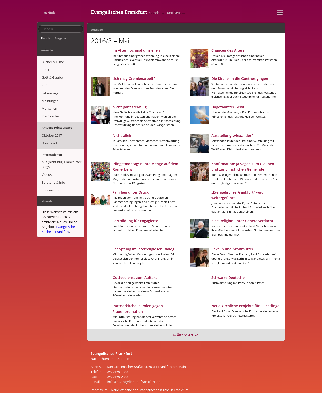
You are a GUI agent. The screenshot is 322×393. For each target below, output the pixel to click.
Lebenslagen (50, 76)
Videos (46, 150)
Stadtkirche (49, 96)
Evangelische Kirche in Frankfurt (58, 201)
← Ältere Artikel (186, 327)
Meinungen (49, 82)
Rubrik (45, 38)
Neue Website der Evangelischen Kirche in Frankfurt (149, 381)
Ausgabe (58, 38)
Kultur (46, 69)
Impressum (49, 164)
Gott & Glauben (52, 62)
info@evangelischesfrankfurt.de (130, 373)
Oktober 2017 (51, 114)
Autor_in (72, 38)
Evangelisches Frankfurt (158, 11)
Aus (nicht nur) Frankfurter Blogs (61, 141)
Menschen (49, 89)
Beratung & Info (53, 157)
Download (49, 121)
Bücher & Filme (52, 49)
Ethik (45, 55)
